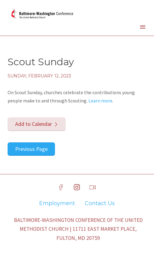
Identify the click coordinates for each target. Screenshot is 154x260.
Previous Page (31, 148)
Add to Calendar (33, 123)
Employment (57, 203)
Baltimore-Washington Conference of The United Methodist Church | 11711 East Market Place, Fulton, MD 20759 (78, 229)
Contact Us (100, 203)
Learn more (100, 101)
